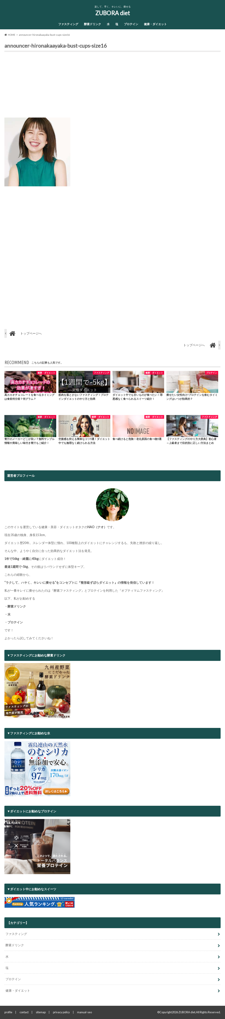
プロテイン (131, 24)
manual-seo (84, 1012)
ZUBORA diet (112, 13)
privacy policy (61, 1012)
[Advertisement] (112, 86)
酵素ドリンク (92, 24)
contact (24, 1012)
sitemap (41, 1012)
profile (8, 1012)
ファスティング (68, 24)
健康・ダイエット (155, 24)
